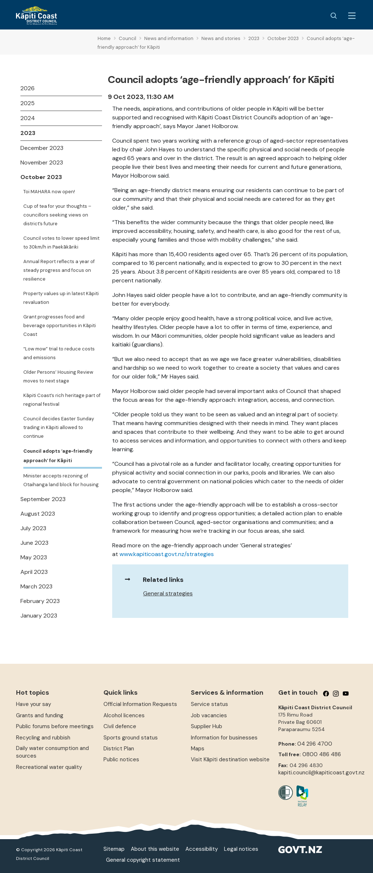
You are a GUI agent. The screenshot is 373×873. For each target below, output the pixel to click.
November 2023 (41, 162)
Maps (197, 748)
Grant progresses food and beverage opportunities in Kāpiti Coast (59, 325)
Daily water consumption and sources (52, 752)
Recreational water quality (49, 767)
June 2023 (34, 543)
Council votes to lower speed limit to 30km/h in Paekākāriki (61, 242)
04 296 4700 (314, 743)
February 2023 (40, 601)
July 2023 (33, 528)
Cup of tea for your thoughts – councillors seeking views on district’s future (57, 215)
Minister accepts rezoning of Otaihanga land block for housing (61, 480)
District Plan (118, 748)
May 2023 (33, 557)
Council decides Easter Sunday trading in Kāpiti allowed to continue (58, 427)
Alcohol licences (124, 715)
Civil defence (119, 726)
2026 (27, 88)
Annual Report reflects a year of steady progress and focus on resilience (59, 270)
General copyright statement (143, 860)
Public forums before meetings (55, 726)
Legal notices (241, 849)
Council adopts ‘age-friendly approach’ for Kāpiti (58, 456)
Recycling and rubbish (43, 737)
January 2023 (38, 615)
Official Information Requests (140, 704)
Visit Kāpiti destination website (230, 759)
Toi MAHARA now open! (49, 192)
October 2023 (41, 177)
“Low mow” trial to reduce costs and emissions (59, 353)
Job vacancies (209, 715)
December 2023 (41, 148)
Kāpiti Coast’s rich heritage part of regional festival (62, 399)
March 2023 (36, 586)
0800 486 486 (321, 754)
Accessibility (201, 849)
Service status (209, 704)
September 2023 (43, 499)
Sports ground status (130, 737)
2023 (27, 133)
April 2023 (34, 572)
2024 (27, 118)
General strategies (168, 593)
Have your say (33, 704)
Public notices (121, 759)
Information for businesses (224, 737)
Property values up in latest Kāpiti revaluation (61, 297)
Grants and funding (39, 715)
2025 (27, 103)
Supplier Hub (206, 726)
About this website (155, 849)
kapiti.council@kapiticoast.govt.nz (321, 772)
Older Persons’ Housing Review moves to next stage (58, 376)
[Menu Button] (352, 15)
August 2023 (37, 513)
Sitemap (114, 849)
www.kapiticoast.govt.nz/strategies (166, 554)
